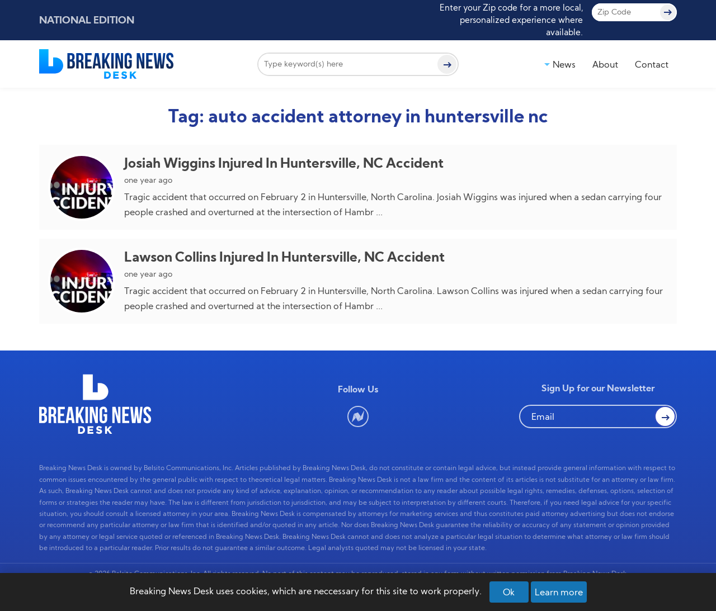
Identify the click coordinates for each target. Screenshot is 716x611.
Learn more (559, 592)
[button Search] (665, 416)
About (605, 64)
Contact (651, 64)
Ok (509, 592)
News (564, 64)
